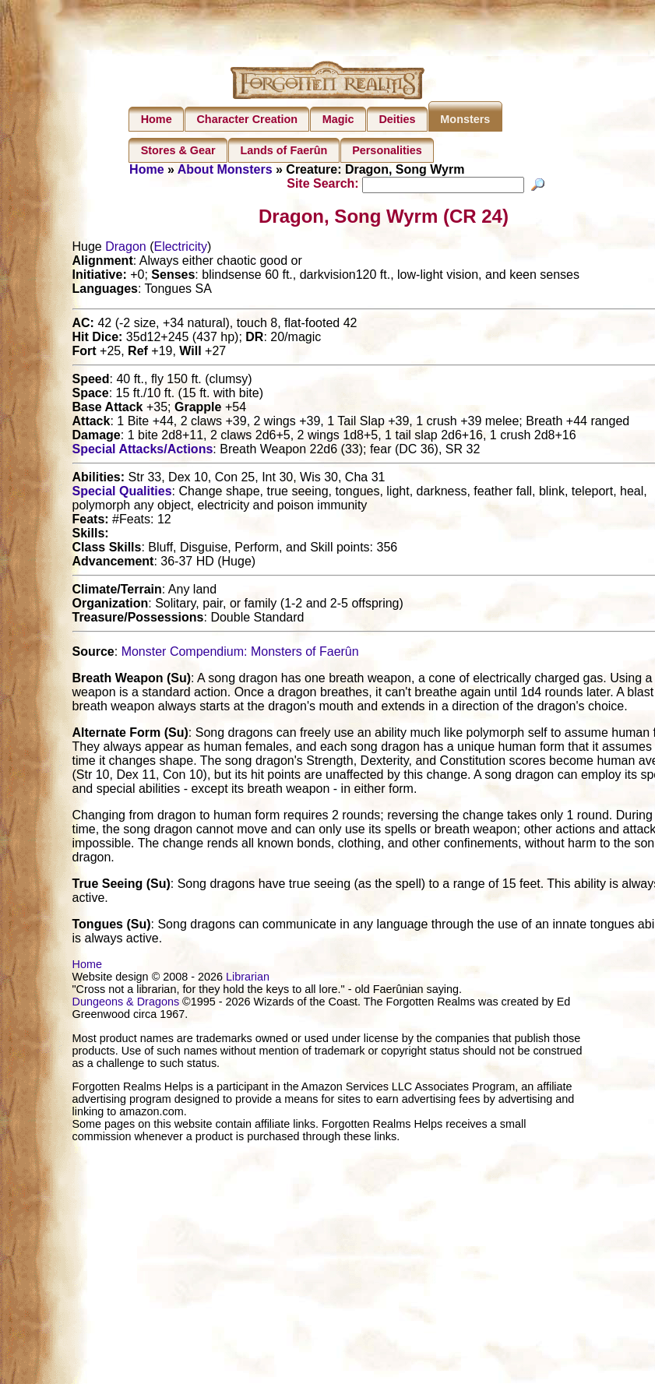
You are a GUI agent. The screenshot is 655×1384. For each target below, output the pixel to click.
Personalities (387, 150)
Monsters (465, 119)
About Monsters (225, 169)
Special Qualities (122, 493)
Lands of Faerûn (283, 150)
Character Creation (247, 119)
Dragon (125, 248)
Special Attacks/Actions (142, 451)
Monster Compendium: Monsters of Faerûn (240, 653)
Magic (338, 119)
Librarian (247, 979)
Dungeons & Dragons (126, 1004)
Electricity (179, 248)
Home (156, 119)
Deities (397, 119)
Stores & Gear (178, 150)
